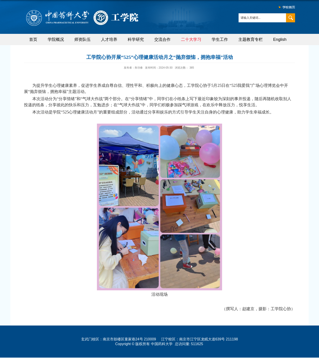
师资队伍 (82, 39)
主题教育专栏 (250, 39)
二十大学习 (191, 39)
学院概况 (56, 39)
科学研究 (136, 39)
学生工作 (220, 39)
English (279, 39)
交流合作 (162, 39)
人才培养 (109, 39)
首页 (33, 39)
